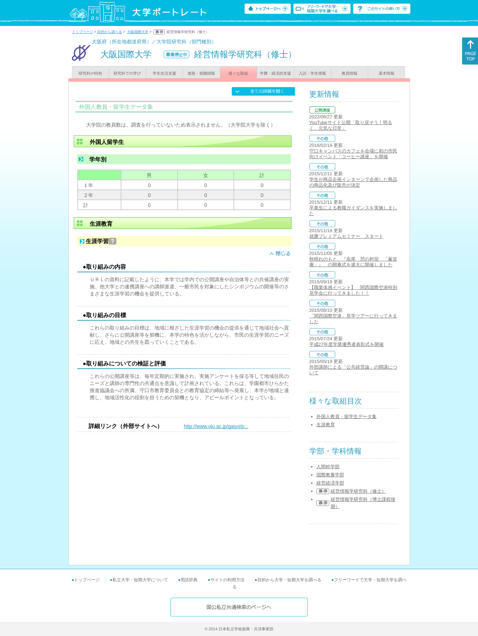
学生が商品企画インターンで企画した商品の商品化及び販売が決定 (353, 182)
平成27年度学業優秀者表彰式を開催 (346, 344)
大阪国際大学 (137, 32)
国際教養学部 (330, 474)
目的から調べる (109, 32)
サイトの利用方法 (227, 579)
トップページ (82, 32)
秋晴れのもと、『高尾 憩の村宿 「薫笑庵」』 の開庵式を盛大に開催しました (353, 261)
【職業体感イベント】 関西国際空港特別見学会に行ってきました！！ (353, 290)
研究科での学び (127, 73)
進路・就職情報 (201, 73)
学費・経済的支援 (275, 73)
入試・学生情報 (312, 73)
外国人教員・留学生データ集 (346, 416)
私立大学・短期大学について (140, 579)
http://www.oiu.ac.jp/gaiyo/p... (216, 426)
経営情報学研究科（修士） (358, 491)
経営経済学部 (330, 483)
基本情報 (386, 73)
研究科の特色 (90, 73)
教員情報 (349, 73)
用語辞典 (189, 579)
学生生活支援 (164, 73)
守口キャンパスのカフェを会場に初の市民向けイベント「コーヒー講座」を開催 (353, 153)
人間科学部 (328, 466)
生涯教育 (325, 424)
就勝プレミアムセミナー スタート (346, 236)
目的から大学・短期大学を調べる (289, 579)
